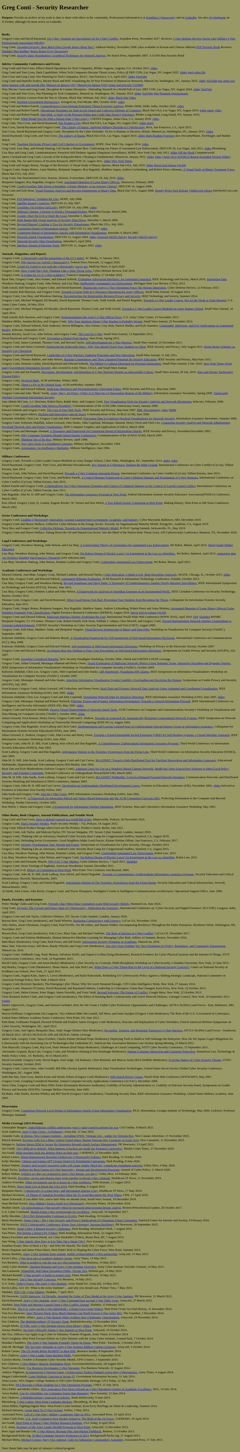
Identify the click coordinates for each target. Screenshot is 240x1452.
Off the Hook (186, 152)
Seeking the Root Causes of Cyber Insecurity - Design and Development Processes (69, 1169)
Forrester (168, 135)
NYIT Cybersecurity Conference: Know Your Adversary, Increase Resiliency (67, 1224)
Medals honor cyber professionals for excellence (60, 1212)
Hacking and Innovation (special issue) (62, 414)
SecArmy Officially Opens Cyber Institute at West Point (57, 1330)
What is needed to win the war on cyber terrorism (50, 1262)
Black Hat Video (126, 97)
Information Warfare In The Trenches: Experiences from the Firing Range (111, 882)
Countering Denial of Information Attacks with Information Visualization (61, 232)
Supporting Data (217, 279)
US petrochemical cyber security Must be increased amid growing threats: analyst (71, 1207)
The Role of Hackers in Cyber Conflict (129, 933)
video (121, 102)
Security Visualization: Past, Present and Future (50, 844)
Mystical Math (30, 380)
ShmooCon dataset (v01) (61, 85)
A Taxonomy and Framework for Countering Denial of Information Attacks (96, 431)
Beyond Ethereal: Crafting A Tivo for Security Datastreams (53, 224)
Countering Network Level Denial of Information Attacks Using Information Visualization (76, 1110)
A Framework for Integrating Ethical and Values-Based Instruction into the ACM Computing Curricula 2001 (94, 798)
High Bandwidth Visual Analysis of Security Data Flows (51, 220)
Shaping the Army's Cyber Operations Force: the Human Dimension (124, 287)
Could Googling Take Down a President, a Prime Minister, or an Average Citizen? (67, 186)
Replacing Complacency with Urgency (96, 920)
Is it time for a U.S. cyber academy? (43, 275)
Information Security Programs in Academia (109, 941)
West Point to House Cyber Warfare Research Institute (49, 1423)
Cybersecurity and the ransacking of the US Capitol (52, 258)
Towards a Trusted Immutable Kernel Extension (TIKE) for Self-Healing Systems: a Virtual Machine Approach (162, 735)
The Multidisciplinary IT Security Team (44, 1321)
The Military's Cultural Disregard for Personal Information (125, 363)
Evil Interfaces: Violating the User (38, 199)
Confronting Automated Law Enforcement (126, 562)
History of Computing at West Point (49, 870)
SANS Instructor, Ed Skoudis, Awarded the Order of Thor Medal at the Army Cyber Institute (76, 1296)
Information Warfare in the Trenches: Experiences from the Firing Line (105, 752)
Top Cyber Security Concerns (38, 1279)
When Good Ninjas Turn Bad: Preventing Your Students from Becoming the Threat (117, 600)
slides (154, 68)
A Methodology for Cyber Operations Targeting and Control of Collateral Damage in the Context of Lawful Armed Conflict (119, 486)
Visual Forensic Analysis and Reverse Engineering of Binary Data (75, 190)
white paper (207, 110)
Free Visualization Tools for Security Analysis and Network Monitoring (147, 401)
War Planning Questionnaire (171, 93)
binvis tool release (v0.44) (170, 165)
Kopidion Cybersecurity (160, 17)
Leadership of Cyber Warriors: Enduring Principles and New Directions (91, 355)
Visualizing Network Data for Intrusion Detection (113, 697)
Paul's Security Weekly (35, 823)
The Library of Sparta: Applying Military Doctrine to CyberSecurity (103, 127)
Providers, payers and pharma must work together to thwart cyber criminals (64, 1178)
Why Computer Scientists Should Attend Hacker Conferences (58, 435)
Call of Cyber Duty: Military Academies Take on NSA (57, 1414)
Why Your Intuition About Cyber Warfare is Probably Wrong (105, 321)
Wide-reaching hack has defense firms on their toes (47, 1152)
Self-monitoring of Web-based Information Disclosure (104, 646)
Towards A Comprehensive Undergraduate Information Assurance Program (148, 874)
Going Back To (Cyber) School (44, 1410)
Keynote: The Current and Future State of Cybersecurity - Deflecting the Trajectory (68, 908)
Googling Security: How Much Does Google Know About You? (55, 47)
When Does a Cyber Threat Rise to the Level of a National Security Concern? (141, 967)
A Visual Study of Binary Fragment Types (208, 169)
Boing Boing (212, 346)
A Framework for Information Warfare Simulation (82, 806)
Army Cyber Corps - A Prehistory (42, 1131)
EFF (196, 617)
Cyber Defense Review (187, 38)
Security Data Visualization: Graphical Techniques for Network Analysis (61, 55)
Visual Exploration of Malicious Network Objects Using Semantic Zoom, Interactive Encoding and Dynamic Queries (158, 663)
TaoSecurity (225, 372)
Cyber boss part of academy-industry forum (45, 1258)
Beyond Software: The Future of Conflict (122, 992)
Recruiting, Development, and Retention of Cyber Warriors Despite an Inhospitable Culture (97, 372)
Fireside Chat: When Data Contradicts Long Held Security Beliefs (89, 903)
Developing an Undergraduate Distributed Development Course (101, 785)
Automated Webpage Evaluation (81, 579)
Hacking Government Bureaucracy (38, 102)
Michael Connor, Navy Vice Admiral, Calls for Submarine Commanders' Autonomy (72, 1439)
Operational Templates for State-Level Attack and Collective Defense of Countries (91, 110)
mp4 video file (197, 72)
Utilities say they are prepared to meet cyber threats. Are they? (59, 1174)
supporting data (226, 553)
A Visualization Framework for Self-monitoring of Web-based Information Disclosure (122, 638)
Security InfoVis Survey (142, 237)
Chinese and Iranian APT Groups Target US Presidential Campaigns (63, 1161)
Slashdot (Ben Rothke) (16, 51)
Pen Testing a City (70, 123)
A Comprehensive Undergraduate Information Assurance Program (138, 743)
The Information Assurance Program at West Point (95, 494)
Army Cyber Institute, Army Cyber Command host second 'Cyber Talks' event (70, 1300)
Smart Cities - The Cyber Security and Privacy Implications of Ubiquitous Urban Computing (80, 1220)
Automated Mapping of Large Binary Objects (92, 182)
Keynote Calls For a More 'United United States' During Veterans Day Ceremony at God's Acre (80, 1140)
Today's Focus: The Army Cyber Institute (41, 1283)
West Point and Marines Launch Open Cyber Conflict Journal (51, 1304)
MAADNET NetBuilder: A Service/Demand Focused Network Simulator (140, 777)
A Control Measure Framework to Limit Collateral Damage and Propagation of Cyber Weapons (139, 477)
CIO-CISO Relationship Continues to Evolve (49, 1216)
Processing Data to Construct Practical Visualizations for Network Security (129, 418)
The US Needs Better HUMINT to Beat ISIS (48, 1351)
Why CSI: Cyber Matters (63, 861)
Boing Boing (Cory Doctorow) (49, 51)
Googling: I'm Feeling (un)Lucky (37, 207)
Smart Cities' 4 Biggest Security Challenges (43, 1228)
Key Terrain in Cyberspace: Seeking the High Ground (124, 465)
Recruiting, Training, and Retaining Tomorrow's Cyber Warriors (143, 1030)
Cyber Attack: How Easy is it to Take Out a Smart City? (51, 1241)
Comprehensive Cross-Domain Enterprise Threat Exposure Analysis (82, 106)
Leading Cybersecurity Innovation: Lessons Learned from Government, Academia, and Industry (79, 519)
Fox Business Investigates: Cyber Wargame (52, 1368)
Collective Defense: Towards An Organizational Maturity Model (79, 528)
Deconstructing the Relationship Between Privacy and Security (102, 296)
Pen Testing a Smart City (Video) (37, 1233)
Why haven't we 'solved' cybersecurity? (45, 262)
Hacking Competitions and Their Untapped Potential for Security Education (110, 359)
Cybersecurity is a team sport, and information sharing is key (61, 1190)
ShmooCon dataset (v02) (92, 85)
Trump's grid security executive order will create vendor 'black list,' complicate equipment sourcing (81, 1165)
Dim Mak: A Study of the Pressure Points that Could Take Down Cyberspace (87, 114)
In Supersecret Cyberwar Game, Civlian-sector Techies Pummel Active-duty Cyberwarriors (81, 1372)
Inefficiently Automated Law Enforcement (106, 283)
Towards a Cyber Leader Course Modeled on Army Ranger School (162, 308)
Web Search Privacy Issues (126, 1077)
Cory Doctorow (22, 351)
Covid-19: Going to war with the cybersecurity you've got (52, 266)
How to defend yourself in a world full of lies (63, 819)
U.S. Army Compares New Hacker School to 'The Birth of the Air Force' (70, 1418)
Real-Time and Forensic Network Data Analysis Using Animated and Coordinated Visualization (159, 688)
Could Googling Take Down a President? (46, 405)
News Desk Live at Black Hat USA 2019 (42, 1186)
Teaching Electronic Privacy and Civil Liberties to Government (55, 144)
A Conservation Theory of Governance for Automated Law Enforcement (124, 545)
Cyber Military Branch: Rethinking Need (45, 1363)
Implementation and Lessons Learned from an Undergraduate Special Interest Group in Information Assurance (145, 726)
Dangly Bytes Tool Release (171, 190)
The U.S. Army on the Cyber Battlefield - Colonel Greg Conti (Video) (60, 1309)
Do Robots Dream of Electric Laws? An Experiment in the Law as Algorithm (127, 857)
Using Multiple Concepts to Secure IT (51, 1376)
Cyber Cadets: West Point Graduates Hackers (44, 1401)
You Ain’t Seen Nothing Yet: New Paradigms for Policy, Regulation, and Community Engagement (165, 946)
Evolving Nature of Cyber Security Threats (195, 1060)
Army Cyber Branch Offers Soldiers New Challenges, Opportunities (77, 1317)
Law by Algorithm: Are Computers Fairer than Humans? (54, 1393)
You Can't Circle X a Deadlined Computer (46, 443)
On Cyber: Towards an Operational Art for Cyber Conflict (82, 38)
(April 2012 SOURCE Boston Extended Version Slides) (196, 156)
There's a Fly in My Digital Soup (41, 384)
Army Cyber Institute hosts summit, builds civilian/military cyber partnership (70, 1254)
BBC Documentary (149, 410)
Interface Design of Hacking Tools (38, 245)
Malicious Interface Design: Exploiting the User (76, 617)
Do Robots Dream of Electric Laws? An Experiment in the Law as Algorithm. (127, 553)
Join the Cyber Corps (54, 794)
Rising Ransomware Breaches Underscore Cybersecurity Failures (61, 1157)
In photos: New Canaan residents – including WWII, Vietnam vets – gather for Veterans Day (77, 1136)
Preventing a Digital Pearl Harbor (67, 338)
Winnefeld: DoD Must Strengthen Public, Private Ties (54, 1271)
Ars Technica (10, 557)
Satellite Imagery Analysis (33, 203)
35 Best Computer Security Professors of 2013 (60, 1435)
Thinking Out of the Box (36, 439)
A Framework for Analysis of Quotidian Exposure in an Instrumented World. (123, 591)
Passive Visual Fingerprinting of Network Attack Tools (83, 709)
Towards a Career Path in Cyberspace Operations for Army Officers (102, 292)
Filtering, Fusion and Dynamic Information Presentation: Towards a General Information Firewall (130, 701)
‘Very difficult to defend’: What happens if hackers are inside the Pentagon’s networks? (69, 1148)
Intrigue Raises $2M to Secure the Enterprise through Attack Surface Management (66, 1144)
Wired (212, 545)
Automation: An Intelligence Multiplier (45, 448)
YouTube (141, 76)
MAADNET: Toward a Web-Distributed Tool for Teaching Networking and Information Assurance (156, 760)
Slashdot (7, 397)
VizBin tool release (200, 190)
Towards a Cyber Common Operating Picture (92, 473)
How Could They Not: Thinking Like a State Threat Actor (56, 270)
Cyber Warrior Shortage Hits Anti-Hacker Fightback (69, 1431)
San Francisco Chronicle (45, 557)
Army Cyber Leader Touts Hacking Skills (45, 1355)
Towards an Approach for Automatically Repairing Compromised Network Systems (146, 718)
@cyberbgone (217, 17)
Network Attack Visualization (35, 237)
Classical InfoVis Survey (112, 237)
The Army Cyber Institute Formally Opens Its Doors (59, 1342)
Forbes (6, 1001)
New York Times (122, 161)
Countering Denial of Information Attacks (42, 228)
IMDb (172, 410)
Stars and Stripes (207, 372)
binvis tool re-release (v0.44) (148, 612)
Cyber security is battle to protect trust (47, 1275)
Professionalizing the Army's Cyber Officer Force (91, 317)
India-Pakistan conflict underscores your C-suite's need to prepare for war (73, 1127)
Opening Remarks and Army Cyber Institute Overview (63, 1266)
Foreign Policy (11, 376)
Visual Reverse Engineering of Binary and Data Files (117, 629)
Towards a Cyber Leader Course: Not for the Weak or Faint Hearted (184, 300)
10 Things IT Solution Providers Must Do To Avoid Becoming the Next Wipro (74, 1195)
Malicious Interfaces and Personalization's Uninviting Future (84, 389)
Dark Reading (154, 135)
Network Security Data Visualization (39, 241)
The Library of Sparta (71, 135)
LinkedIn (190, 17)
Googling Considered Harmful (39, 659)
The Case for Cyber (90, 334)
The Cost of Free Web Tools (64, 410)
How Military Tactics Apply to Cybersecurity (56, 1203)
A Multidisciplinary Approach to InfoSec (45, 1397)
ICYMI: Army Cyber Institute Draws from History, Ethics (55, 1326)
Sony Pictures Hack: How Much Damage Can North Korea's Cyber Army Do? (74, 1313)
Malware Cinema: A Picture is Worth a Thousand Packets (52, 211)
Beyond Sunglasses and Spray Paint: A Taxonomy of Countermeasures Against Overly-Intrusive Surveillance (130, 583)
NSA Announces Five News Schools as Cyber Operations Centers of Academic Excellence (96, 1389)
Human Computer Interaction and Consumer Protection (161, 1051)
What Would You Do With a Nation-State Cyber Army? (55, 119)
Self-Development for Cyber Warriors (109, 342)
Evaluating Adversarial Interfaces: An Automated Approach (114, 279)
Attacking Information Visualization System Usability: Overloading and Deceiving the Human (123, 680)
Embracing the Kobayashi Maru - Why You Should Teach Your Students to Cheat (96, 346)
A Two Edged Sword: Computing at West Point (133, 503)
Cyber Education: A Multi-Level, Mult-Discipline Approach (139, 574)
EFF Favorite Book (208, 47)
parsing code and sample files (27, 85)
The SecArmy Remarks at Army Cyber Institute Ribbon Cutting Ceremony (70, 1347)
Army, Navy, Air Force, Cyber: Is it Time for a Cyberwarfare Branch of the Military (101, 393)
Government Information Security (30, 368)
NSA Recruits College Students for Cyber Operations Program (53, 1385)
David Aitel (209, 38)
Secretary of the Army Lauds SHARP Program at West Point (53, 1427)
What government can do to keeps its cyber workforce (58, 1182)
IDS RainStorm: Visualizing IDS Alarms (124, 671)
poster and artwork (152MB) (125, 85)
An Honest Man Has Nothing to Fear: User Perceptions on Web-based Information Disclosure (104, 650)
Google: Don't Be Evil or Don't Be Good (42, 216)
